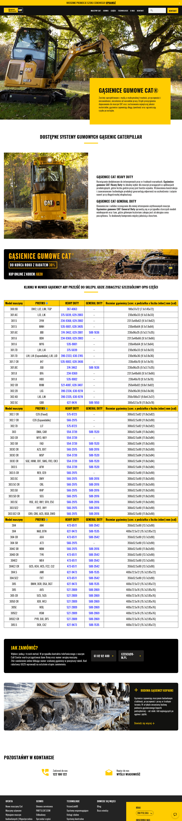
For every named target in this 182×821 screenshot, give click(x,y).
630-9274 (78, 391)
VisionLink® (72, 806)
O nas (132, 10)
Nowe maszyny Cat (14, 806)
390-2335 (66, 397)
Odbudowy (40, 814)
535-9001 (66, 326)
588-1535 (94, 531)
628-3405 (77, 326)
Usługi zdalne (73, 814)
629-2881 (78, 332)
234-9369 (66, 338)
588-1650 (94, 402)
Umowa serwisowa (44, 806)
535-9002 (66, 361)
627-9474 (72, 402)
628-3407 (77, 385)
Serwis (105, 10)
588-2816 (94, 449)
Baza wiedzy (102, 810)
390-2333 (66, 356)
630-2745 (78, 356)
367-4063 (72, 309)
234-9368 (66, 321)
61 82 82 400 (104, 656)
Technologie (122, 10)
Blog (99, 806)
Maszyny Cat (95, 10)
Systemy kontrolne (75, 819)
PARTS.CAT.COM (43, 810)
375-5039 (66, 315)
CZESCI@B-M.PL (131, 656)
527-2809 (72, 590)
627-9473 (72, 531)
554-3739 (72, 432)
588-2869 (94, 590)
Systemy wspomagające (77, 810)
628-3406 (78, 361)
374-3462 (66, 332)
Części (112, 10)
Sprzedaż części (43, 819)
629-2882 (78, 321)
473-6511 (72, 525)
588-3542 (94, 525)
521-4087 (66, 385)
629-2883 (77, 315)
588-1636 (94, 332)
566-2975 (72, 420)
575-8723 (72, 414)
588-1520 (94, 432)
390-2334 (66, 391)
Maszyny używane (13, 810)
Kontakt (139, 10)
